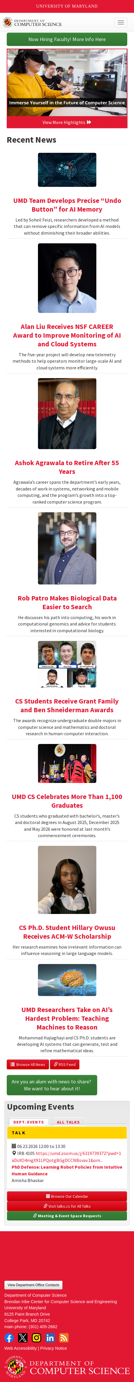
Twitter (22, 1337)
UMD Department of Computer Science (54, 22)
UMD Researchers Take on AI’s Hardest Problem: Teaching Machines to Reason (67, 1018)
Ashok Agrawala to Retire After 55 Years (67, 467)
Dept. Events (31, 1122)
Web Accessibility (20, 1348)
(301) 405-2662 (43, 1326)
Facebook (9, 1337)
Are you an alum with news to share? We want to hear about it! (52, 1085)
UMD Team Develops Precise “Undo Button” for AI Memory (67, 205)
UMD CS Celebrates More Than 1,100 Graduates (67, 801)
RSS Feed (65, 1064)
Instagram (36, 1337)
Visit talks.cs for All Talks (67, 1206)
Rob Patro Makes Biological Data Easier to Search (67, 602)
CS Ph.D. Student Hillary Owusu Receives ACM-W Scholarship (67, 932)
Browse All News (28, 1064)
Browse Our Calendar (67, 1196)
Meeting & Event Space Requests (67, 1215)
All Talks (68, 1122)
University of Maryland (67, 6)
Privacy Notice (53, 1348)
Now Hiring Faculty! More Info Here (67, 39)
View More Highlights (67, 122)
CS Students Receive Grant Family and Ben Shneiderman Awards (67, 705)
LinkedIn (50, 1337)
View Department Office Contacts (33, 1285)
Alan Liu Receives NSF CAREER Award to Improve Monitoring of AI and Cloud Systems (67, 335)
